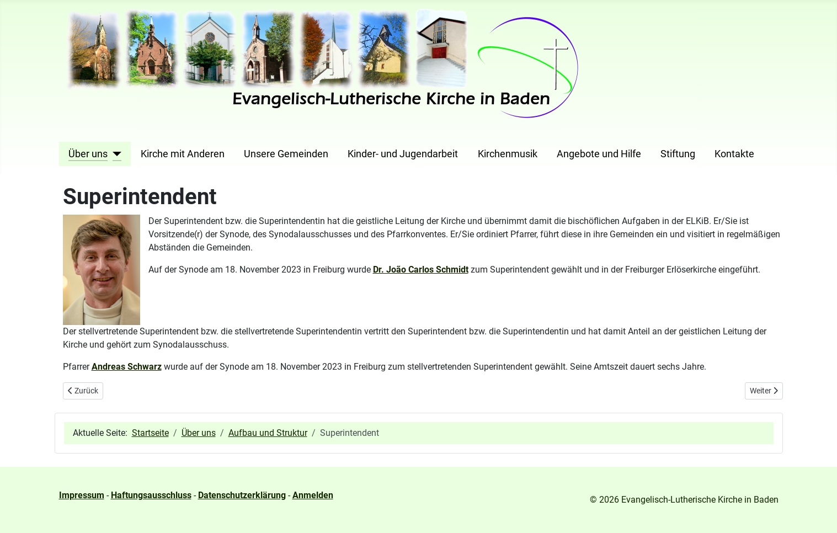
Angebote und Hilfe (599, 153)
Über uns (88, 153)
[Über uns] (114, 154)
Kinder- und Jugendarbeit (403, 153)
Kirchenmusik (507, 153)
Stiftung (677, 153)
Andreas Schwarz (127, 366)
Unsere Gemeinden (286, 153)
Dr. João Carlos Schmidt (420, 269)
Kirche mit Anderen (183, 153)
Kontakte (734, 153)
